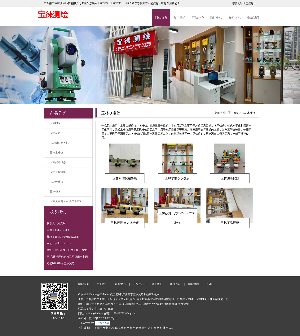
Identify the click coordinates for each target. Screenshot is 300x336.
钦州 (105, 327)
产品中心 (198, 17)
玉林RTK (55, 123)
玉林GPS (102, 3)
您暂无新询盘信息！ (244, 3)
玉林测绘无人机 (59, 142)
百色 (126, 327)
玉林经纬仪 (56, 181)
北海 (111, 327)
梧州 (156, 327)
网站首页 (161, 17)
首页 (236, 112)
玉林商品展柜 (230, 222)
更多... (170, 327)
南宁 (99, 327)
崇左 (144, 327)
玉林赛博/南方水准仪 (125, 222)
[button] (22, 65)
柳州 (132, 327)
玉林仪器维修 (58, 162)
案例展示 (234, 17)
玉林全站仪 (56, 133)
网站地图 (193, 284)
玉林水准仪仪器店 (177, 178)
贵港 (138, 327)
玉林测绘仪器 (230, 178)
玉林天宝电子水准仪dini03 (65, 201)
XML (210, 284)
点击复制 (115, 294)
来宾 (150, 327)
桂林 (162, 327)
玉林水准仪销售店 (124, 178)
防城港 (119, 327)
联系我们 (253, 17)
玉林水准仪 (56, 152)
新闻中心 (216, 17)
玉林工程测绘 (58, 172)
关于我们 (179, 17)
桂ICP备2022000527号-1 (103, 318)
